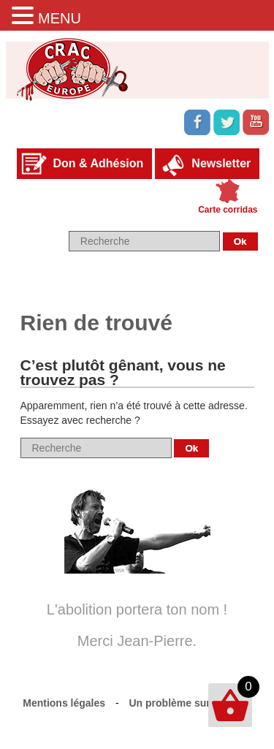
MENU (59, 18)
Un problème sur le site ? (190, 703)
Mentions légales (64, 703)
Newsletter (221, 163)
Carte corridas (227, 210)
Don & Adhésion (98, 163)
